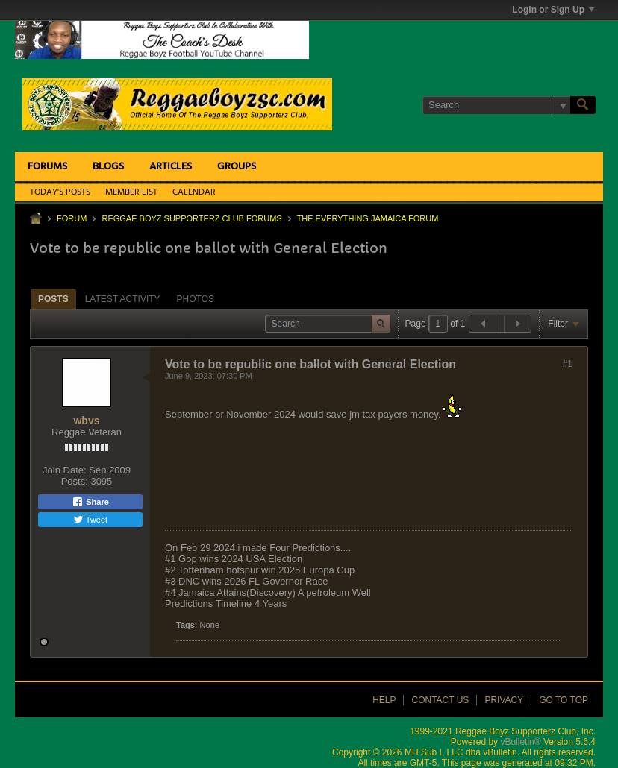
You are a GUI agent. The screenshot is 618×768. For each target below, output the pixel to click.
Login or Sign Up (553, 9)
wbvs (86, 421)
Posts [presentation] (53, 299)
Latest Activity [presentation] (122, 299)
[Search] (496, 105)
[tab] (53, 298)
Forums (47, 166)
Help (384, 700)
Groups (236, 166)
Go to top (563, 700)
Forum (72, 218)
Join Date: (65, 470)
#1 (567, 364)
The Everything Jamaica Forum (368, 218)
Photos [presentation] (195, 299)
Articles (170, 166)
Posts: (74, 481)
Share (90, 502)
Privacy (503, 700)
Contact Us (440, 700)
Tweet (90, 519)
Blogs (108, 166)
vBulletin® (520, 742)
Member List (131, 192)
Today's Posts (60, 192)
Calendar (194, 192)
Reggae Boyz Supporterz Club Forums (191, 218)
